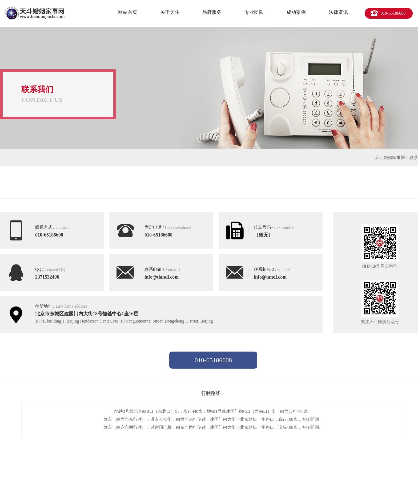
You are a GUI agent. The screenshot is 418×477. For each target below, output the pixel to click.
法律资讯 (338, 12)
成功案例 (296, 12)
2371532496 (47, 277)
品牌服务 (212, 12)
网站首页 (127, 12)
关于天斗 (169, 12)
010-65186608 (393, 13)
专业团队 (254, 12)
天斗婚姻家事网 (390, 157)
